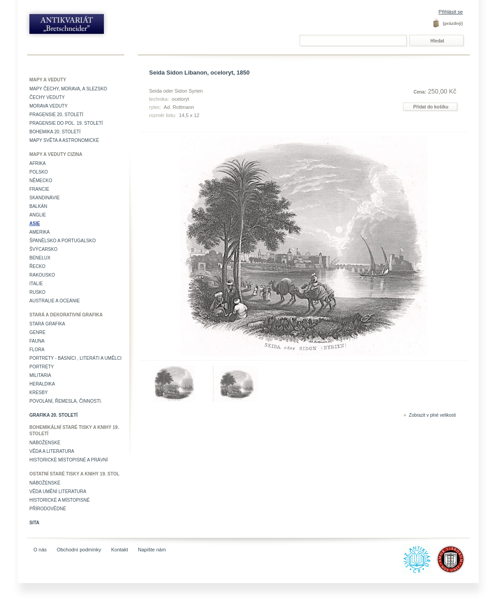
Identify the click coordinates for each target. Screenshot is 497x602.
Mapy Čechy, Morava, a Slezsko (68, 88)
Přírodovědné (47, 508)
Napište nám (152, 549)
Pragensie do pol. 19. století (66, 123)
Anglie (37, 214)
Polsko (38, 171)
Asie (34, 223)
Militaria (40, 375)
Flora (36, 349)
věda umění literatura (57, 491)
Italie (36, 283)
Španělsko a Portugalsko (62, 240)
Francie (39, 189)
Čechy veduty (47, 97)
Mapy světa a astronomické (64, 140)
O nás (40, 549)
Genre (37, 332)
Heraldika (42, 383)
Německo (40, 180)
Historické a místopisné (59, 500)
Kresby (38, 392)
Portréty (41, 366)
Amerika (39, 232)
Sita (34, 522)
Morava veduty (48, 105)
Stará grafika (47, 323)
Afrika (37, 163)
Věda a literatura (51, 451)
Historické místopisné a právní (68, 459)
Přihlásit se (451, 11)
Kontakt (119, 549)
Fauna (36, 341)
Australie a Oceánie (54, 300)
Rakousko (42, 275)
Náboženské (44, 442)
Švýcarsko (43, 249)
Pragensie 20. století (56, 114)
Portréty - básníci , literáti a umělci (75, 358)
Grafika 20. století (53, 415)
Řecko (37, 266)
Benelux (40, 257)
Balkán (38, 206)
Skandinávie (44, 197)
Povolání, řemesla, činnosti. (65, 401)
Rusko (37, 292)
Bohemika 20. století (54, 131)
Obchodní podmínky (78, 549)
